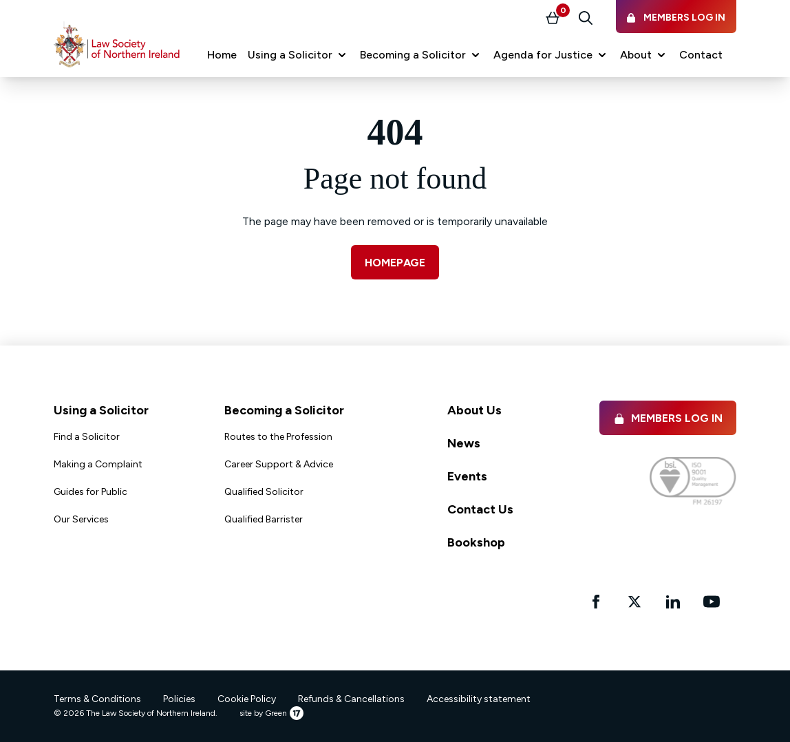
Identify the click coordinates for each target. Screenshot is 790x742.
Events (467, 476)
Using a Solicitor (101, 410)
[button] (298, 55)
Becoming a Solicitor (284, 410)
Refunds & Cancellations (351, 699)
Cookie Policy (246, 699)
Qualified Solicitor (263, 492)
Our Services (81, 519)
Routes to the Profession (278, 437)
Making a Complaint (98, 464)
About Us (474, 410)
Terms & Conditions (97, 699)
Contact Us (480, 509)
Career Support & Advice (278, 464)
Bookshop (476, 542)
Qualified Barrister (263, 519)
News (463, 443)
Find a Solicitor (87, 437)
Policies (179, 699)
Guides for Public (90, 492)
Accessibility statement (479, 699)
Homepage (395, 262)
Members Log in (668, 418)
